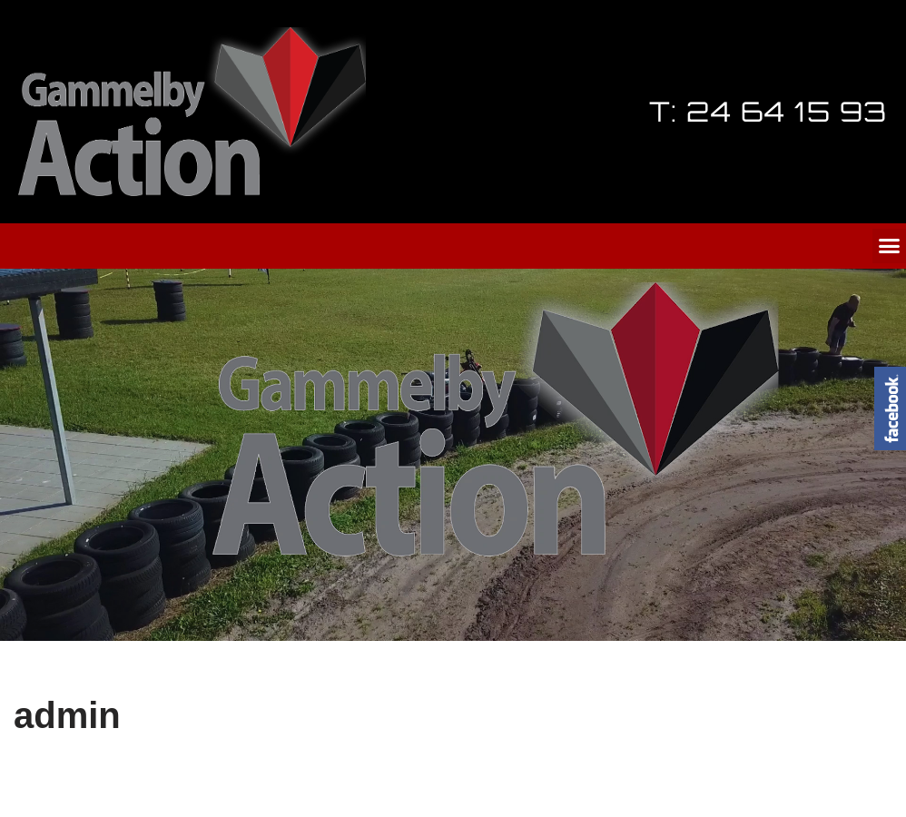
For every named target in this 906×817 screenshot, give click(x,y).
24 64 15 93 (787, 111)
